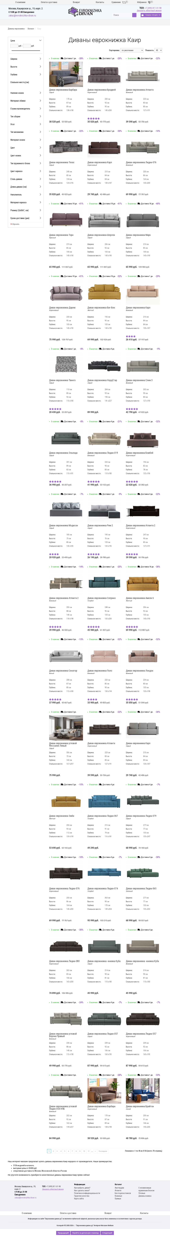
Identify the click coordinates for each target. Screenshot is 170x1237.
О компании (20, 2)
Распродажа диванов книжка (145, 22)
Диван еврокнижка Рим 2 (100, 526)
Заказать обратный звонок (149, 10)
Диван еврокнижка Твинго (62, 381)
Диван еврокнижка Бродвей (101, 91)
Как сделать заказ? (82, 1190)
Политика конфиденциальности (87, 1193)
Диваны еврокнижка (46, 22)
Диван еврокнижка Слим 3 (139, 381)
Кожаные (118, 1196)
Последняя (103, 1151)
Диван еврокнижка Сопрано (101, 599)
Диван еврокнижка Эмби (61, 817)
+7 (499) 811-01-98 (153, 8)
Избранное (144, 2)
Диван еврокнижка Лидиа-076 (141, 163)
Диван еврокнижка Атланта (139, 91)
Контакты (100, 2)
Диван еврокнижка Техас (61, 163)
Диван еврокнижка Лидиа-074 (102, 889)
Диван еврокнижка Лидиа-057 (102, 1035)
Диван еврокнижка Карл (99, 163)
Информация (79, 1184)
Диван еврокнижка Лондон (139, 671)
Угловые (141, 1193)
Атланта (118, 1190)
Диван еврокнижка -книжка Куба (103, 962)
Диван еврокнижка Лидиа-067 (102, 817)
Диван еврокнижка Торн (61, 236)
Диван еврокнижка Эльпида (63, 454)
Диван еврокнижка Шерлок (101, 236)
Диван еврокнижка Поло (99, 671)
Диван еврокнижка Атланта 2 (140, 526)
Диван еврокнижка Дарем (62, 308)
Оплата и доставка (49, 2)
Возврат (76, 2)
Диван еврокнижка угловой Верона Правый (63, 1036)
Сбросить (14, 224)
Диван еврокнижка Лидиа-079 (141, 817)
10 (84, 1151)
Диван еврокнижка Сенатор (63, 671)
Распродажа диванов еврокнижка (106, 22)
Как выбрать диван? (82, 1188)
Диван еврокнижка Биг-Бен (101, 308)
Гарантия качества (81, 1196)
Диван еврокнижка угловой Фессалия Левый (63, 745)
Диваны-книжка (144, 1196)
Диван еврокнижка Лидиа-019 (102, 454)
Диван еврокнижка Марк (138, 236)
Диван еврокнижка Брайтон (140, 1107)
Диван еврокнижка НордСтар (102, 381)
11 (88, 1151)
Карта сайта (79, 1199)
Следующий (107, 1233)
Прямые (118, 1199)
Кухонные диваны (19, 22)
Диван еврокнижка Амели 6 (140, 599)
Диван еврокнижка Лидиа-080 (64, 962)
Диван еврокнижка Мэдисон (63, 526)
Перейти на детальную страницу (85, 1233)
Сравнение (119, 2)
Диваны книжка (73, 22)
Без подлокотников (123, 1193)
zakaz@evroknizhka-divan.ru (22, 15)
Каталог (31, 29)
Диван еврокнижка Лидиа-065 (141, 889)
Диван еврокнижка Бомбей (139, 454)
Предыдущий (63, 1233)
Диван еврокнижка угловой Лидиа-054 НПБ (63, 1108)
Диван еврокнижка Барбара (63, 91)
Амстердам (119, 1188)
